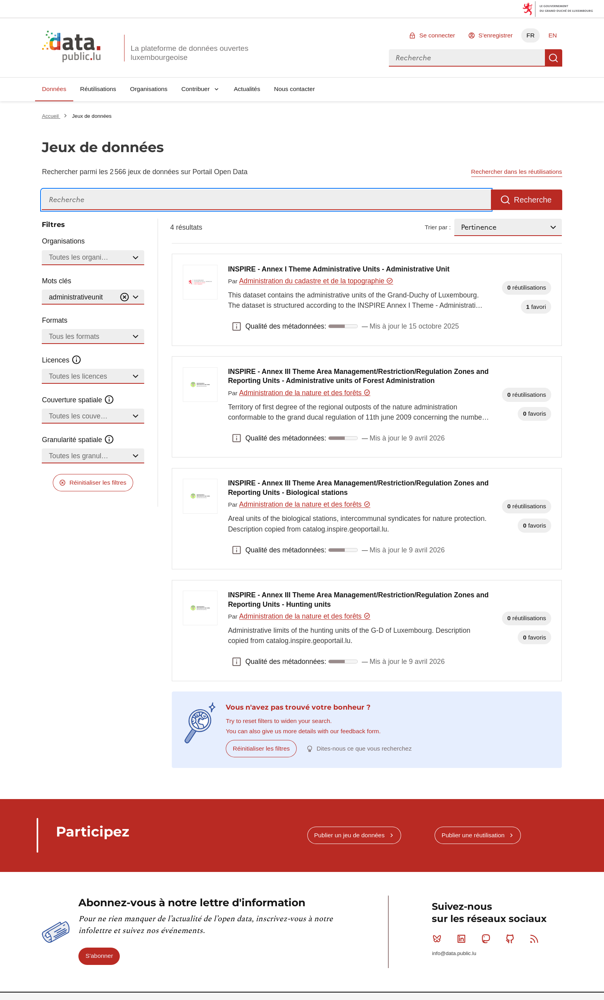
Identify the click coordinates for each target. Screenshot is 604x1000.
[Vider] (124, 297)
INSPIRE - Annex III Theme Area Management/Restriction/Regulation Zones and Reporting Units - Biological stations (358, 487)
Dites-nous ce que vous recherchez (364, 748)
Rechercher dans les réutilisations (516, 171)
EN (552, 35)
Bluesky (439, 938)
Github (512, 938)
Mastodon (487, 938)
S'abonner (99, 955)
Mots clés (56, 281)
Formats (54, 320)
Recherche (553, 58)
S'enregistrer (495, 35)
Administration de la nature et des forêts (304, 393)
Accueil (51, 116)
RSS (536, 938)
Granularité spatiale (78, 440)
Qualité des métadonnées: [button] (236, 326)
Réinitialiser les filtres (97, 482)
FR (530, 35)
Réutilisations (98, 89)
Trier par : (438, 227)
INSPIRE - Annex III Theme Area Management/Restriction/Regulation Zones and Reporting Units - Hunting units (358, 599)
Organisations (148, 89)
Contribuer (195, 89)
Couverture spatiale (78, 400)
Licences (62, 360)
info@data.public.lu (454, 953)
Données (54, 89)
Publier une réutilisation (473, 835)
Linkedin (463, 938)
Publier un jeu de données (349, 835)
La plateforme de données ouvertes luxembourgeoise (189, 52)
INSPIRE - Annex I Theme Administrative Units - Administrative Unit (339, 269)
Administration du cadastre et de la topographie (316, 281)
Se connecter (437, 35)
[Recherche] (266, 200)
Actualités (247, 89)
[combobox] (467, 58)
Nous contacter (294, 89)
